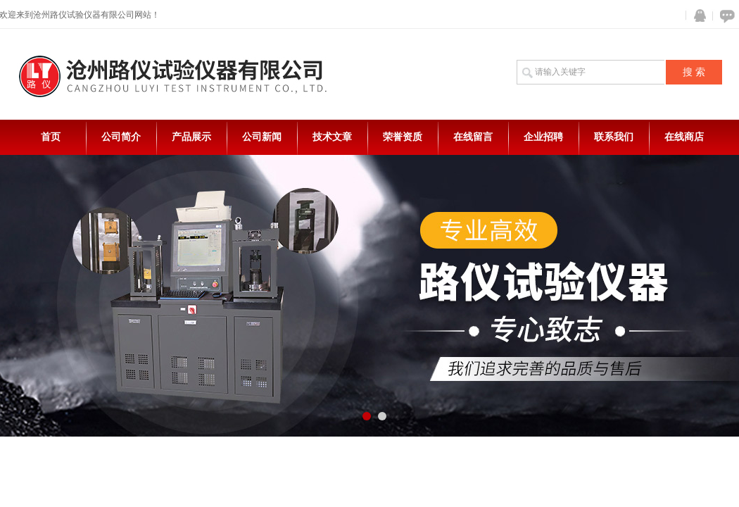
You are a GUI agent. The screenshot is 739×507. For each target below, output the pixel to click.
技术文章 (332, 137)
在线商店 (684, 137)
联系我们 (613, 137)
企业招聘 (543, 137)
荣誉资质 (402, 137)
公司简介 (121, 137)
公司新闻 (262, 137)
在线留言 (473, 137)
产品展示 (191, 137)
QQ (697, 16)
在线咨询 (725, 16)
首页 (51, 137)
